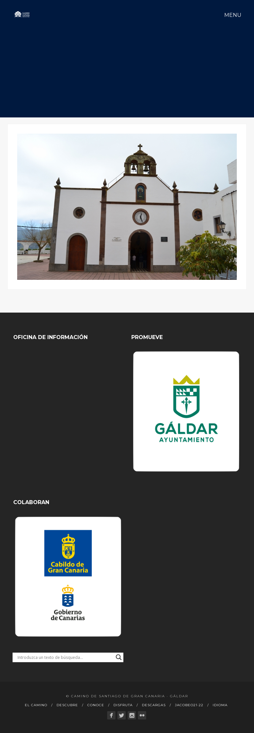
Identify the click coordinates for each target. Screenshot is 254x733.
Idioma (220, 705)
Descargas (154, 705)
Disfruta (123, 705)
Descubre (67, 705)
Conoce (95, 705)
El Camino (36, 705)
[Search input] (65, 657)
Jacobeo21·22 (189, 705)
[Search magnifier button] (118, 657)
